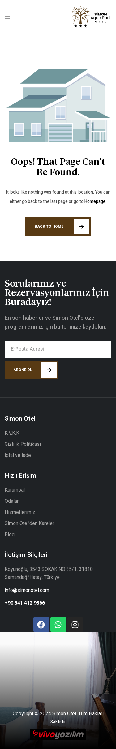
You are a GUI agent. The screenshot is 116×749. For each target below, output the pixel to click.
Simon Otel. (64, 713)
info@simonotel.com (27, 590)
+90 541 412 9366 (25, 603)
